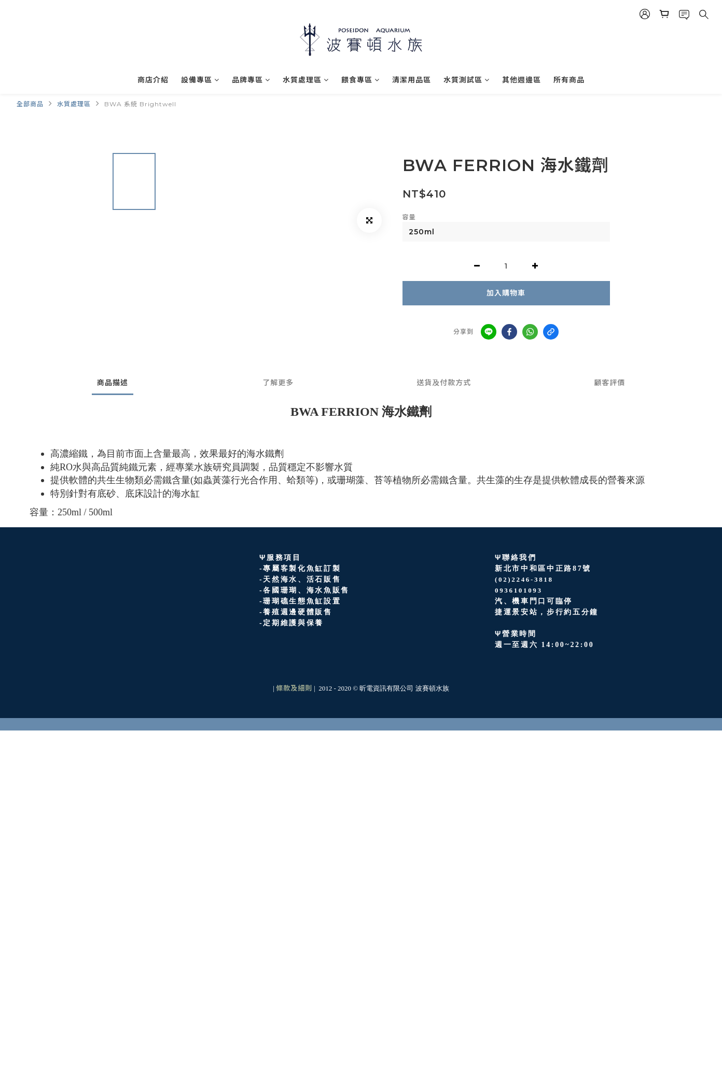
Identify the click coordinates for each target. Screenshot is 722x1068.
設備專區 (200, 80)
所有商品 (569, 80)
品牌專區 (251, 80)
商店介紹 (153, 80)
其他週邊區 (521, 80)
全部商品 (30, 104)
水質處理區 (306, 80)
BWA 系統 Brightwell (140, 104)
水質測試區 (466, 80)
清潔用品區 (411, 80)
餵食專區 (360, 80)
